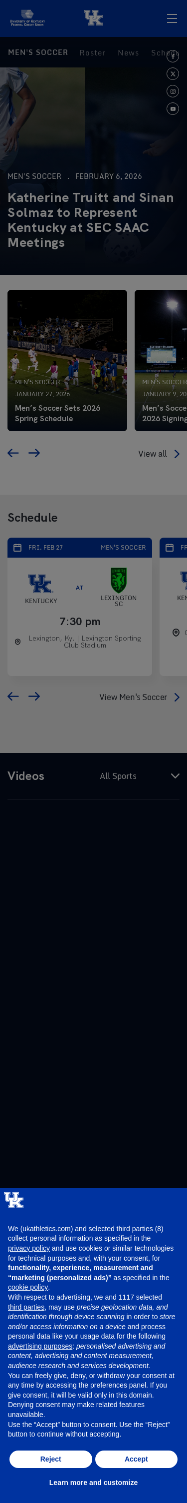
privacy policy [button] (29, 1248)
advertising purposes (40, 1346)
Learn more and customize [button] (93, 1483)
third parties (26, 1307)
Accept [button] (136, 1459)
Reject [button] (50, 1459)
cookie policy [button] (28, 1287)
